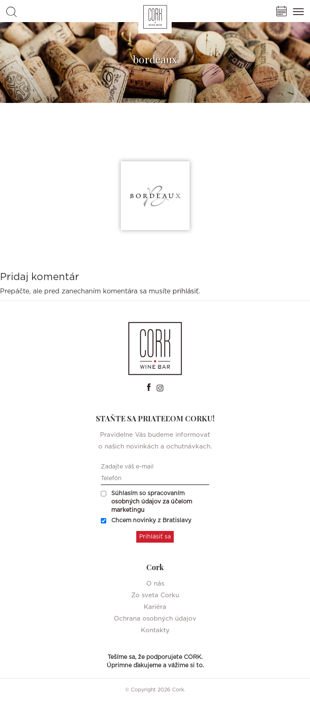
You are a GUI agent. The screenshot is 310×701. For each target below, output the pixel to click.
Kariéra (155, 607)
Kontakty (155, 630)
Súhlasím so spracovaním (146, 502)
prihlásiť (185, 291)
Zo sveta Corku (155, 595)
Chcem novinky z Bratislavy (146, 520)
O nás (155, 584)
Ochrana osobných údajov (155, 619)
